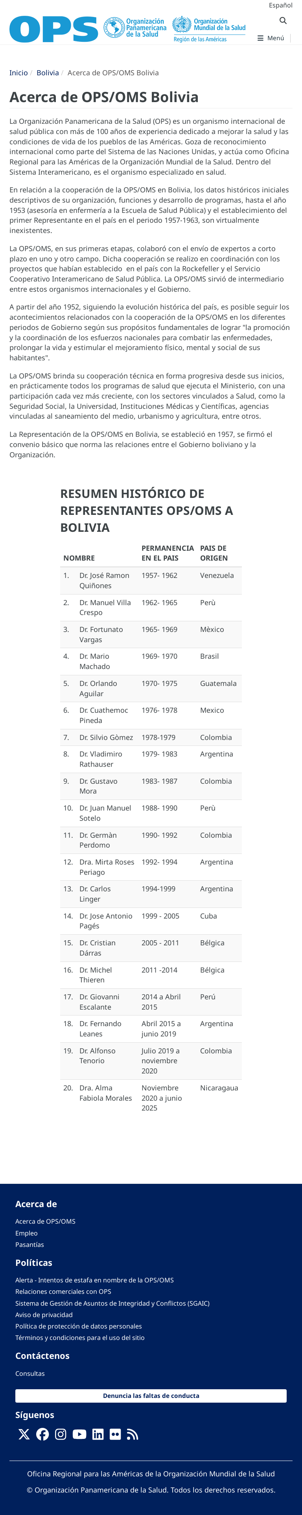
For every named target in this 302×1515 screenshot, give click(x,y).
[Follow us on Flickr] (115, 1437)
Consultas (30, 1373)
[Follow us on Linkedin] (97, 1437)
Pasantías (29, 1244)
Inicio (18, 72)
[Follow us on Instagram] (60, 1437)
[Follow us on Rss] (132, 1437)
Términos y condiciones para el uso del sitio (80, 1337)
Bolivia (48, 72)
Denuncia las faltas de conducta (151, 1396)
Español (281, 5)
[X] (24, 1437)
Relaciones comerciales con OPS (63, 1291)
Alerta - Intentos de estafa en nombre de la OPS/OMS (94, 1280)
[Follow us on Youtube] (79, 1437)
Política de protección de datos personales (78, 1326)
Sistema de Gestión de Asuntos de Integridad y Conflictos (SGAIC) (112, 1303)
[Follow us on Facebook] (42, 1437)
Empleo (26, 1233)
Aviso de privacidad (44, 1314)
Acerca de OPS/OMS (45, 1221)
